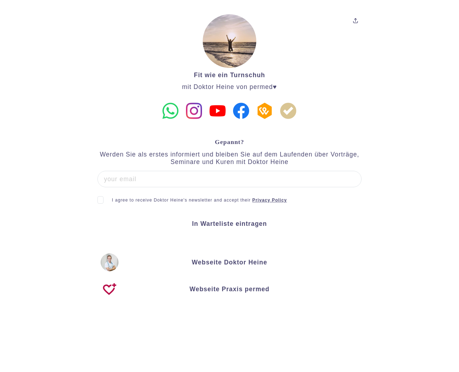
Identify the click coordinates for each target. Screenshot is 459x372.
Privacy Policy (269, 200)
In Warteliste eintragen (229, 223)
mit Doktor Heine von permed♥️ (229, 86)
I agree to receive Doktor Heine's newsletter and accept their (199, 200)
